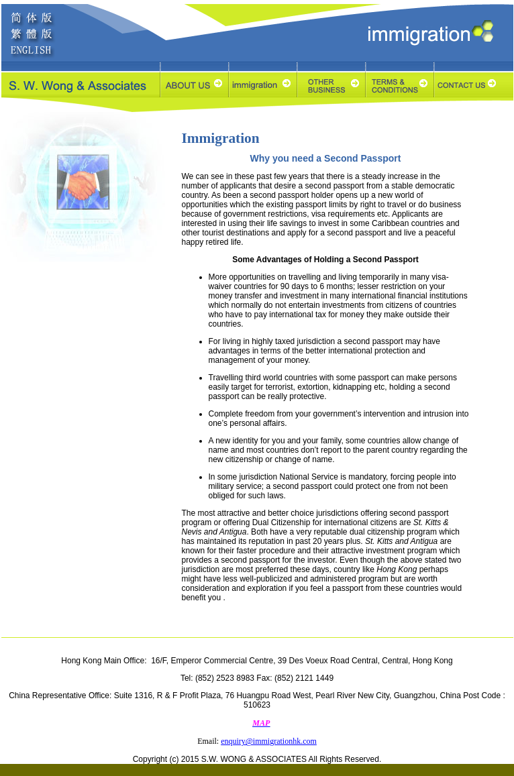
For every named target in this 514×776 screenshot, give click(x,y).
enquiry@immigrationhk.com (269, 741)
